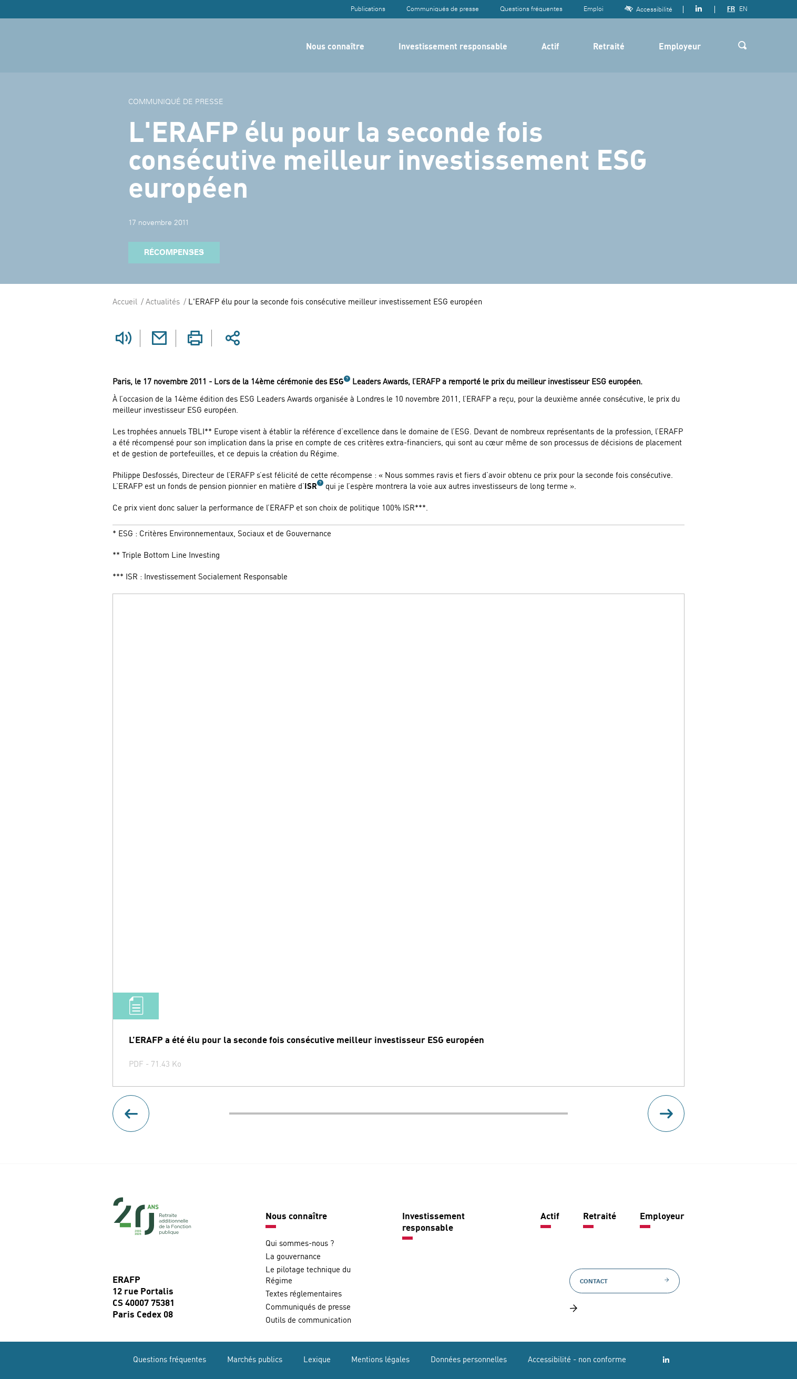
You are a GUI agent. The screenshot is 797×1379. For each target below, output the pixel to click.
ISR (310, 487)
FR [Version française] (731, 9)
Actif (550, 47)
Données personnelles (469, 1360)
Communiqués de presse (442, 9)
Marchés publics (254, 1360)
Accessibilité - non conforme (577, 1360)
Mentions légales (380, 1360)
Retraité (609, 47)
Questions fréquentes (531, 9)
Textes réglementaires (303, 1294)
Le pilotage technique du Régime (308, 1275)
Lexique (317, 1360)
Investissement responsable (452, 47)
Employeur (680, 47)
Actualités (163, 303)
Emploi (594, 9)
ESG (336, 382)
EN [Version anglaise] (743, 9)
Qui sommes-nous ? (299, 1244)
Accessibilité (648, 9)
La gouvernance (293, 1257)
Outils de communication (308, 1320)
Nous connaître (335, 47)
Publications (368, 9)
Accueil (125, 303)
